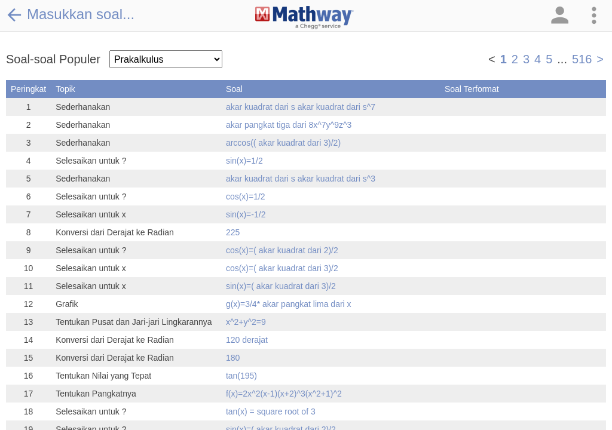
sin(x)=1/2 (244, 160)
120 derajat (247, 340)
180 (233, 358)
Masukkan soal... (70, 14)
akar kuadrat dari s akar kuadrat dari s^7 (300, 107)
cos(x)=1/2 (245, 196)
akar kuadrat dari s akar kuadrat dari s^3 (300, 178)
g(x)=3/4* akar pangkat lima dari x (288, 304)
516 (582, 59)
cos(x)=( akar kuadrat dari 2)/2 (282, 250)
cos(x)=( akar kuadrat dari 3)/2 (282, 268)
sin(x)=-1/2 (246, 214)
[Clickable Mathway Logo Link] (304, 18)
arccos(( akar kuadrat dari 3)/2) (283, 143)
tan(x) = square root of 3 (271, 411)
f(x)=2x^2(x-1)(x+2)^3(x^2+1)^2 (284, 393)
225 (233, 232)
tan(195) (241, 375)
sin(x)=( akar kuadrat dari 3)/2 (281, 286)
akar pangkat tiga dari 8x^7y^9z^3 (288, 125)
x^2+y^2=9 (246, 322)
